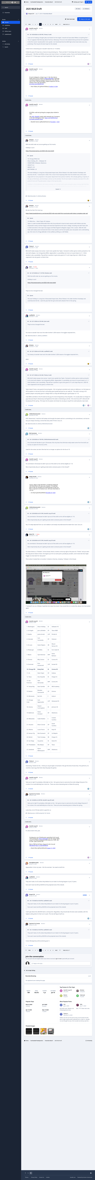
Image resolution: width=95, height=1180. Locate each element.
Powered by (84, 1177)
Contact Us (41, 1177)
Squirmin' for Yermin (34, 793)
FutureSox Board (47, 13)
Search (5, 7)
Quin (30, 267)
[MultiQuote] (26, 64)
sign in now (58, 957)
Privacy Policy (34, 1177)
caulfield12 (32, 315)
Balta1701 (31, 533)
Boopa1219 (31, 13)
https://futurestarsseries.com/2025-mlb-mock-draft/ (40, 151)
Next (56, 24)
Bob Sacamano (33, 433)
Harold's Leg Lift (33, 28)
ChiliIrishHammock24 (34, 414)
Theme (27, 1177)
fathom (65, 993)
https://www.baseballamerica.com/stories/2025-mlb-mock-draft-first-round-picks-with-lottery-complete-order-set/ (57, 213)
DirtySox (31, 139)
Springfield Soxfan (34, 861)
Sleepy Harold (32, 476)
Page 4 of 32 (66, 24)
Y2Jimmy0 (82, 993)
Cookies (48, 1177)
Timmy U (46, 34)
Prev (29, 24)
